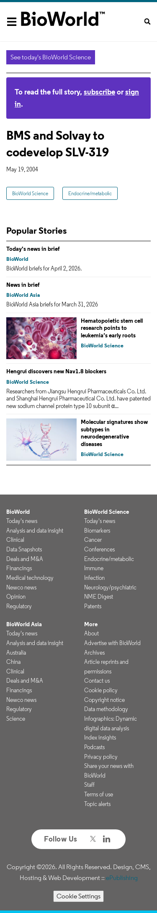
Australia (16, 652)
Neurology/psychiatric (110, 587)
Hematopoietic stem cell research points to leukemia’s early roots (112, 328)
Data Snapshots (24, 549)
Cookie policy (101, 690)
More (91, 624)
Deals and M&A (24, 559)
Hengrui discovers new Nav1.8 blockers (56, 371)
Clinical (15, 539)
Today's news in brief (33, 248)
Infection (94, 577)
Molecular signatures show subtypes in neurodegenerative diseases (114, 433)
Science (15, 718)
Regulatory (19, 606)
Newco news (21, 587)
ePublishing (122, 878)
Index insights (100, 737)
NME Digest (98, 596)
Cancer (93, 539)
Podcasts (94, 747)
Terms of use (98, 794)
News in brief (23, 284)
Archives (94, 652)
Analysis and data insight (34, 530)
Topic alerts (97, 804)
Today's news (21, 521)
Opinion (16, 596)
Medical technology (30, 577)
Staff (89, 784)
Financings (19, 568)
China (13, 662)
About (91, 633)
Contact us (97, 680)
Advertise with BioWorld (112, 643)
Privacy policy (101, 756)
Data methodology (106, 709)
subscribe (99, 92)
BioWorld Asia (23, 294)
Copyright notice (104, 700)
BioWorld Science (30, 193)
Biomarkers (97, 530)
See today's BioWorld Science (50, 57)
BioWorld (17, 259)
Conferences (99, 549)
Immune (93, 568)
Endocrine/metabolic (90, 193)
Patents (92, 606)
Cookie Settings (78, 896)
